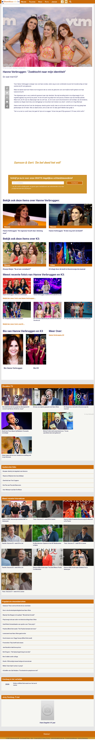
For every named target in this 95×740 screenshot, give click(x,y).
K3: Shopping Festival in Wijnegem (13, 318)
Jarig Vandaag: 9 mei (11, 697)
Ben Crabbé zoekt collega (10, 656)
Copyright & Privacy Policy (42, 738)
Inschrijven (74, 183)
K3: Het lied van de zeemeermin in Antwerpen (77, 318)
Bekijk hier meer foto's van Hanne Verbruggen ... (19, 298)
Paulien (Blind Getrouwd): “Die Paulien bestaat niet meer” (19, 629)
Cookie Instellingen (71, 738)
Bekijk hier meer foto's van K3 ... (14, 324)
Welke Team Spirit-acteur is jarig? (13, 666)
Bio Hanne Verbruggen (13, 368)
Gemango (85, 738)
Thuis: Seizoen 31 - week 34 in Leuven (13, 591)
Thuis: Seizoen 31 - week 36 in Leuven (44, 519)
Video (40, 2)
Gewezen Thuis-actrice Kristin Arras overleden (17, 605)
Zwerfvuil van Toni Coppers (11, 480)
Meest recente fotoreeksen (13, 498)
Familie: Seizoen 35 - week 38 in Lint (12, 567)
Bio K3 (36, 368)
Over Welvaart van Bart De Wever (12, 489)
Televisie (32, 2)
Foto (47, 2)
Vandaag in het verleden (12, 679)
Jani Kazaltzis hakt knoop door (12, 647)
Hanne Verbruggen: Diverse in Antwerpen (15, 294)
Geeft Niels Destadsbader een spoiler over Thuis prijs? (19, 624)
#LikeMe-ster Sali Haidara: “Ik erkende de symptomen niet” (20, 670)
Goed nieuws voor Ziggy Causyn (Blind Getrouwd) (17, 638)
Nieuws (23, 2)
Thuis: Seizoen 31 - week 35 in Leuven (75, 543)
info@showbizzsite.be (57, 738)
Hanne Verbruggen (55, 335)
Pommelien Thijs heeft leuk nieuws (13, 642)
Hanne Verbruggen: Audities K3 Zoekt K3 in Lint (47, 294)
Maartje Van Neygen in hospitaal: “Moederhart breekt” (19, 615)
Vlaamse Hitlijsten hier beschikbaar (13, 476)
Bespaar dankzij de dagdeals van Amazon (15, 471)
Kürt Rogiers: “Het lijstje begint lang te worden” (17, 652)
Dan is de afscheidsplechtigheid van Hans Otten (17, 610)
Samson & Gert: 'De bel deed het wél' (37, 162)
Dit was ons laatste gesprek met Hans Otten (46, 407)
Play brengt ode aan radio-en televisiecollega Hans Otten (19, 619)
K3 (63, 335)
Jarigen (54, 2)
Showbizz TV (7, 386)
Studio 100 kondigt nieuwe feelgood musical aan (17, 661)
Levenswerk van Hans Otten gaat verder (14, 633)
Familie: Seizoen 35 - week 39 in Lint (12, 543)
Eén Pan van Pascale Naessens (12, 485)
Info (32, 738)
